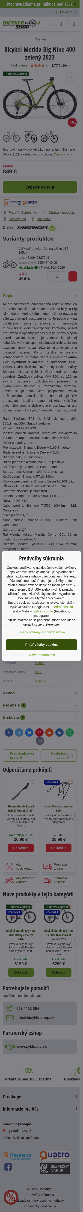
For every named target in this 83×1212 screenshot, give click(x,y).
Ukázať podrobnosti (41, 655)
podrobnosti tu (62, 607)
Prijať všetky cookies (41, 644)
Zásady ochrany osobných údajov (42, 632)
